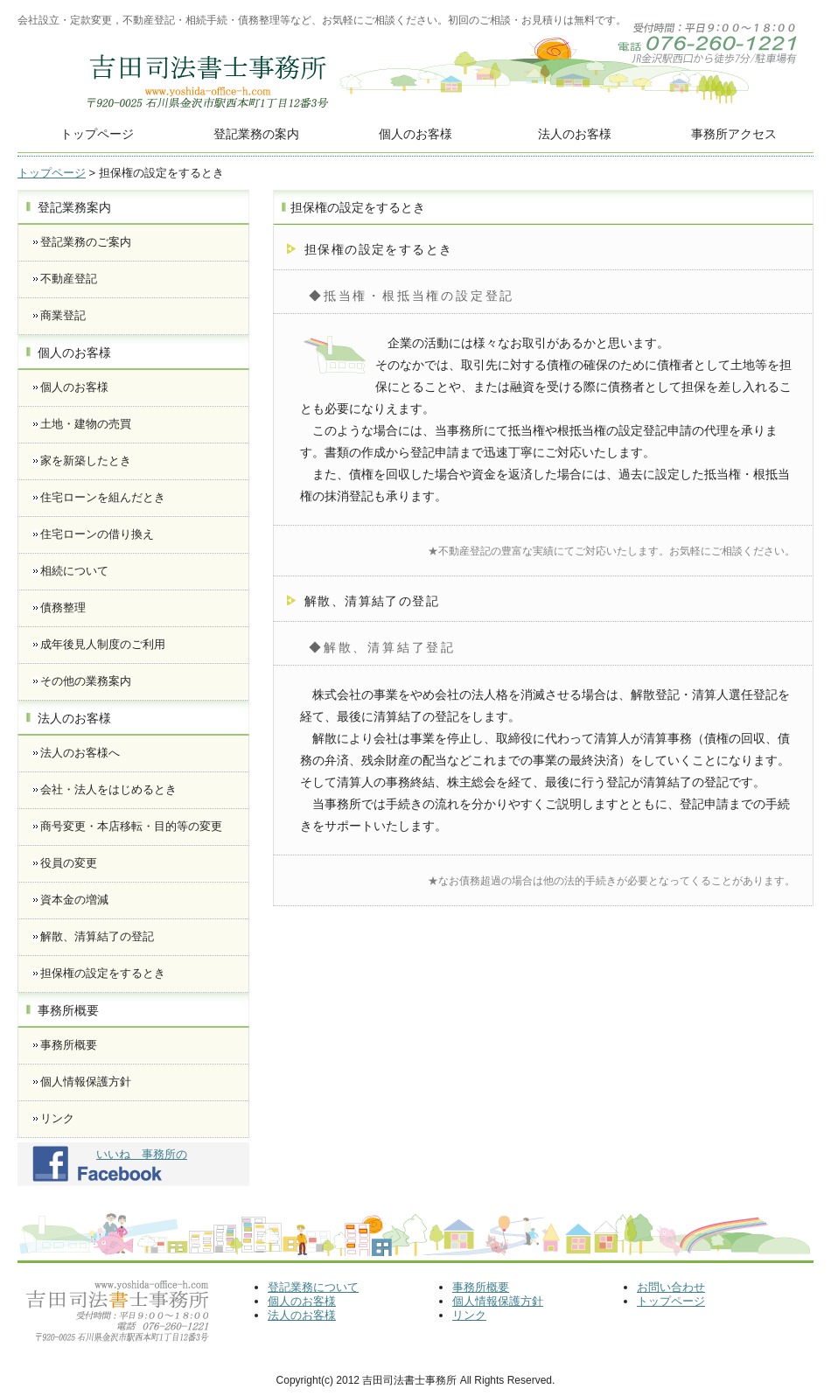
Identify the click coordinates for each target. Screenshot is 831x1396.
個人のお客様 (415, 134)
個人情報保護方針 (85, 1081)
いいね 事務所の (141, 1154)
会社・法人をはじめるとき (108, 789)
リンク (57, 1118)
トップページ (97, 134)
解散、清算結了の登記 (97, 936)
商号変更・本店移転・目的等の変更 (131, 826)
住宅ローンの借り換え (97, 534)
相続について (74, 570)
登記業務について (313, 1287)
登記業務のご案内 (85, 241)
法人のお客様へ (80, 752)
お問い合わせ (671, 1287)
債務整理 (63, 607)
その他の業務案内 (85, 681)
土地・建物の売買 (85, 423)
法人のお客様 (574, 134)
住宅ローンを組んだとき (102, 497)
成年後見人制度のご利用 (102, 644)
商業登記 (63, 315)
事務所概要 (68, 1044)
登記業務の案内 (256, 134)
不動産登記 (68, 278)
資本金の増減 (74, 899)
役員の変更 (68, 862)
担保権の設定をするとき (102, 973)
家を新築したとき (85, 460)
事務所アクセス (734, 134)
